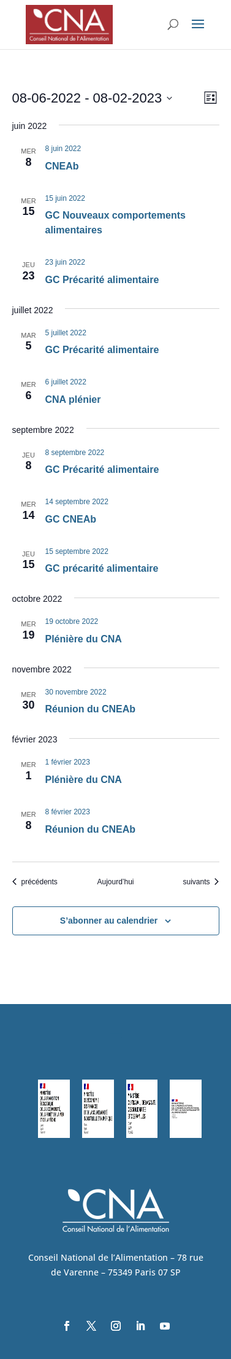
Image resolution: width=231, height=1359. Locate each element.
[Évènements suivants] (201, 882)
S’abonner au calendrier (109, 920)
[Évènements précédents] (35, 882)
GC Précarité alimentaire (102, 280)
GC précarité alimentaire (102, 568)
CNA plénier (73, 399)
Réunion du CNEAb (90, 709)
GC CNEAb (71, 519)
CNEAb (62, 166)
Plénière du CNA (83, 639)
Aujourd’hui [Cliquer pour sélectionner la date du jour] (115, 882)
